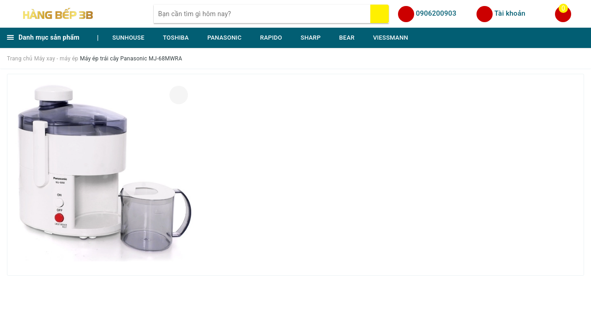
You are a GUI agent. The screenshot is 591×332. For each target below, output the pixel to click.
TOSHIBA (176, 37)
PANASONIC (224, 37)
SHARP (311, 37)
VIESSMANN (390, 37)
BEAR (347, 37)
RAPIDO (271, 37)
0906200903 (436, 13)
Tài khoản (510, 13)
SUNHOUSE (128, 37)
